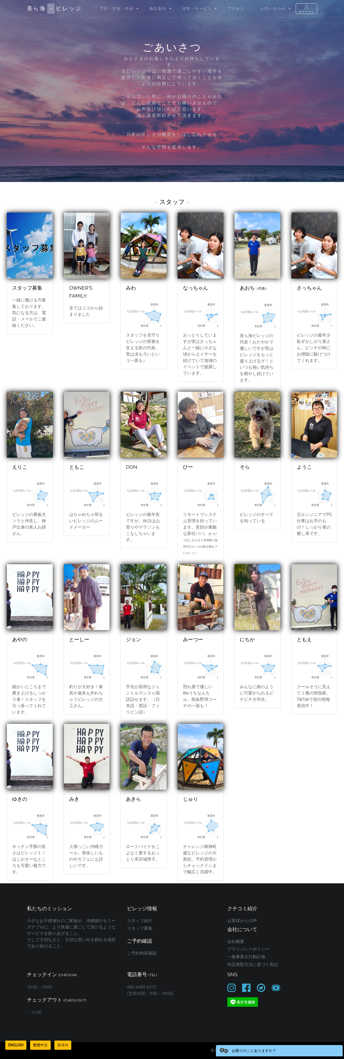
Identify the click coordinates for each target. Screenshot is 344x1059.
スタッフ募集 (139, 928)
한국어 (62, 1045)
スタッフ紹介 (139, 920)
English (15, 1045)
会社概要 (235, 941)
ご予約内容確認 (142, 953)
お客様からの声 (242, 920)
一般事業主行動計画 (246, 956)
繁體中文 (40, 1045)
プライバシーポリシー (248, 949)
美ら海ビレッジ (54, 8)
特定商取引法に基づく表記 (252, 964)
